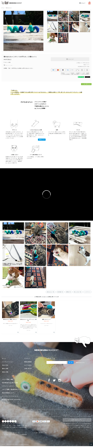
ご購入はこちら (42, 139)
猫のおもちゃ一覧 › (51, 291)
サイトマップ (6, 403)
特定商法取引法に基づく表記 (10, 382)
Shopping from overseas (11, 399)
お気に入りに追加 (8, 65)
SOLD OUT (70, 59)
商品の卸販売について (8, 393)
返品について (86, 64)
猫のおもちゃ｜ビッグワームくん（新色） (28, 320)
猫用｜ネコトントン (46, 319)
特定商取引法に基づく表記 (83, 66)
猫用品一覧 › (68, 291)
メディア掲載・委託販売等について (12, 389)
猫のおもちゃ (9, 7)
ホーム (2, 7)
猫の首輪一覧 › (61, 291)
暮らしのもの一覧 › (78, 291)
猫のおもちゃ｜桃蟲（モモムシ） (10, 319)
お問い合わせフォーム (77, 420)
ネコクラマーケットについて (10, 396)
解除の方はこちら (80, 362)
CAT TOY (28, 327)
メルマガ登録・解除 (7, 379)
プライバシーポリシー (8, 386)
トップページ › (88, 291)
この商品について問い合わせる (82, 62)
